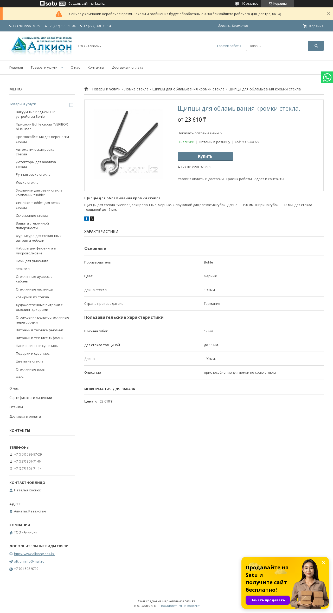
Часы (20, 377)
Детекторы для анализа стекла (36, 164)
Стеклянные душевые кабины (34, 279)
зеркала (23, 268)
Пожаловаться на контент (180, 606)
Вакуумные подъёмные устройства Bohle (35, 114)
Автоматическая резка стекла (35, 151)
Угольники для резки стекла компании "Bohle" (39, 192)
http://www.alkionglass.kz (34, 554)
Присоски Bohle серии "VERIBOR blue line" (42, 126)
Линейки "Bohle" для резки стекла (38, 205)
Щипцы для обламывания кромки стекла (188, 89)
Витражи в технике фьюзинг (39, 330)
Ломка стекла (136, 89)
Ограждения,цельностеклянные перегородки (42, 319)
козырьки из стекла (32, 297)
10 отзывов (249, 3)
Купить (205, 156)
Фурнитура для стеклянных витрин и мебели (38, 238)
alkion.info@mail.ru (29, 561)
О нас (75, 67)
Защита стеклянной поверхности (32, 225)
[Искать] (316, 46)
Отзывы (16, 407)
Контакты (96, 67)
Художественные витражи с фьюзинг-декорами (39, 307)
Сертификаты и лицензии (30, 397)
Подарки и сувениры (33, 353)
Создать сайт (78, 3)
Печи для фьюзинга (32, 261)
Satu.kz (190, 601)
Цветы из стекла (29, 361)
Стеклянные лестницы (34, 289)
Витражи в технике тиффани (39, 337)
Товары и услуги (44, 67)
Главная (16, 67)
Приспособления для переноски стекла (42, 139)
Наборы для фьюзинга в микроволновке (36, 250)
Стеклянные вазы (31, 369)
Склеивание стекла (32, 215)
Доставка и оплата (127, 67)
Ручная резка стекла (33, 174)
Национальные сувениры (37, 345)
